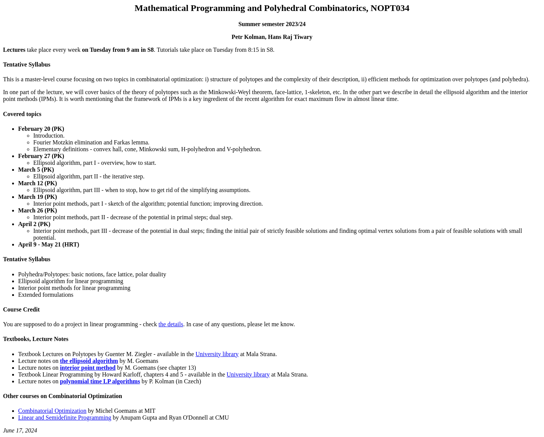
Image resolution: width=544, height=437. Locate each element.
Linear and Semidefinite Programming (64, 417)
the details (171, 324)
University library (216, 354)
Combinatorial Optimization (52, 411)
